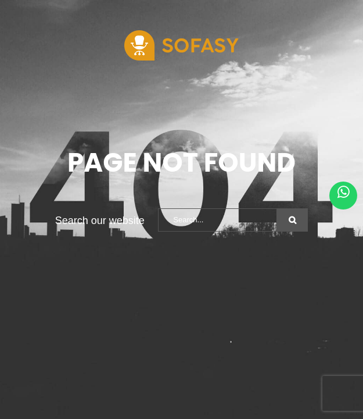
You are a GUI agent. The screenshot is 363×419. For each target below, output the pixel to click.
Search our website (100, 220)
